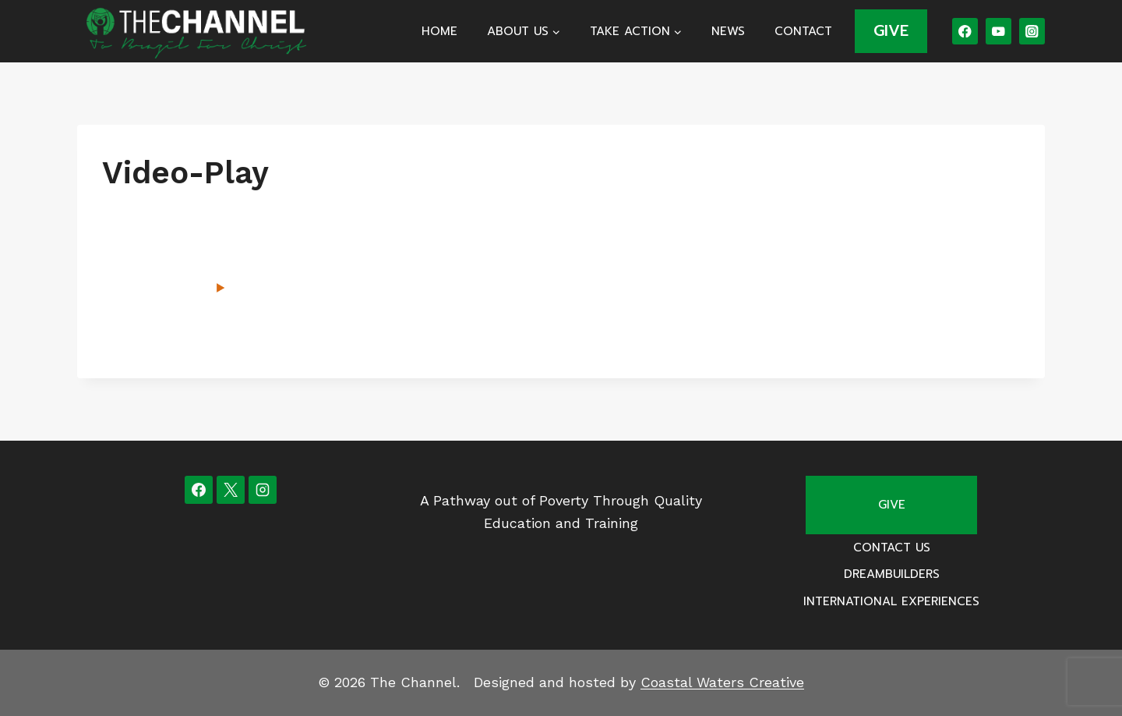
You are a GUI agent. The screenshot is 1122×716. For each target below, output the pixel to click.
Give (891, 504)
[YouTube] (998, 31)
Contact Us (891, 547)
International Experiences (891, 601)
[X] (231, 490)
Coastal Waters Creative (722, 682)
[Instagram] (1032, 31)
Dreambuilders (892, 574)
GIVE (891, 30)
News (728, 31)
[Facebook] (965, 31)
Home (439, 31)
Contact (803, 31)
